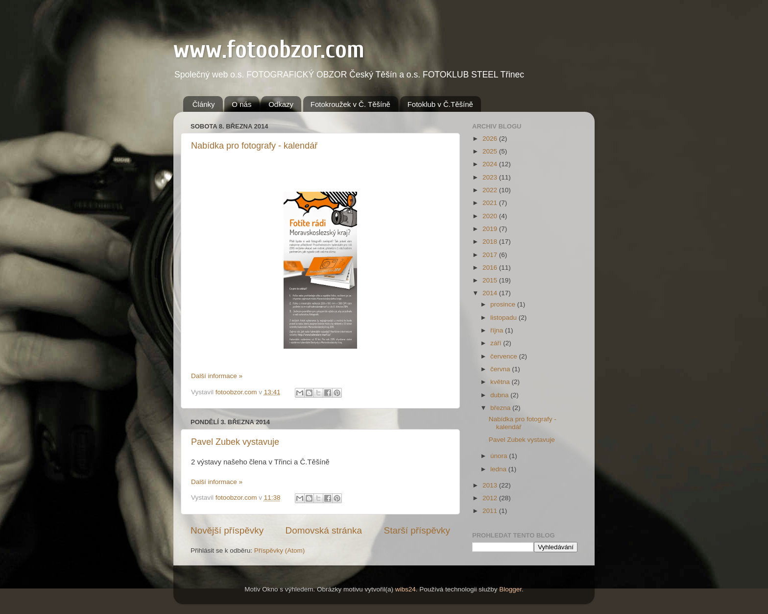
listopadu (504, 317)
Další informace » (216, 376)
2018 (490, 241)
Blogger (510, 589)
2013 (490, 485)
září (496, 343)
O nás (241, 104)
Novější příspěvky (227, 530)
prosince (503, 304)
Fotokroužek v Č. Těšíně (350, 104)
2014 (490, 293)
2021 (490, 202)
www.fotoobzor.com (268, 49)
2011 (490, 510)
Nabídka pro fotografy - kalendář (254, 146)
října (497, 330)
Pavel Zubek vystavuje (235, 442)
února (499, 456)
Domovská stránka (324, 530)
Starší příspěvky (417, 530)
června (501, 369)
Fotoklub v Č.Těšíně (440, 104)
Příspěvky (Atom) (279, 550)
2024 (490, 164)
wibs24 (405, 589)
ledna (499, 469)
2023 (490, 177)
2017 (490, 254)
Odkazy (280, 104)
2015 (490, 280)
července (504, 356)
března (501, 407)
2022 (490, 190)
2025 (490, 151)
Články (203, 104)
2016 (490, 267)
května (501, 381)
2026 (490, 138)
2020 (490, 216)
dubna (500, 395)
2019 (490, 228)
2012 (490, 498)
